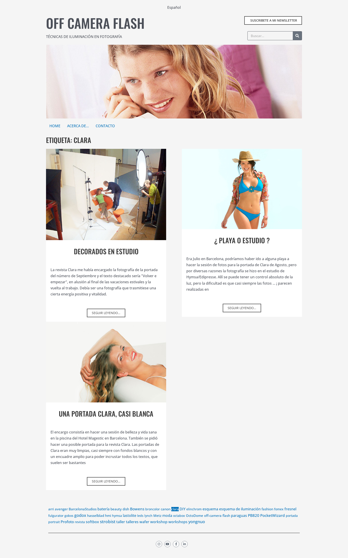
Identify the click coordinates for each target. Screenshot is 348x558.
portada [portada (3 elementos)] (292, 522)
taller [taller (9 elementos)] (120, 527)
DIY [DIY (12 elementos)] (182, 515)
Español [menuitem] (174, 7)
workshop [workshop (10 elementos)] (158, 527)
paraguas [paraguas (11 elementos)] (239, 521)
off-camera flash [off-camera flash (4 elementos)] (217, 521)
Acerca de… (78, 125)
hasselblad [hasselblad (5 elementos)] (95, 521)
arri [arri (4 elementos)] (51, 515)
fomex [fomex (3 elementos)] (279, 515)
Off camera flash (95, 23)
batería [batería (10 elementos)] (103, 515)
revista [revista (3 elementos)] (80, 528)
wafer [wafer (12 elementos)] (144, 527)
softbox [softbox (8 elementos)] (92, 527)
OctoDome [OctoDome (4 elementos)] (194, 521)
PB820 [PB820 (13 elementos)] (253, 521)
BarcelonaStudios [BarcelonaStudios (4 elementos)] (83, 515)
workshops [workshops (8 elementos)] (177, 527)
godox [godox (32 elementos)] (80, 521)
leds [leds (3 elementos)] (140, 522)
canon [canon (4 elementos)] (165, 515)
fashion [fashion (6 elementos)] (267, 515)
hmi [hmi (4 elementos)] (108, 521)
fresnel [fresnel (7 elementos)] (290, 515)
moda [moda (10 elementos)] (167, 521)
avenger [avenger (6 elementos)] (61, 515)
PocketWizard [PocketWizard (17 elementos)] (272, 521)
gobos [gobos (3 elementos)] (68, 522)
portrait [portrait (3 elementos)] (54, 528)
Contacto (105, 125)
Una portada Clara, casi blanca (106, 420)
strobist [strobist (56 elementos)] (107, 528)
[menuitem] (174, 7)
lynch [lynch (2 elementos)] (148, 522)
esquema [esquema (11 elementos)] (210, 515)
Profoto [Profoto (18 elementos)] (67, 527)
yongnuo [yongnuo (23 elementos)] (196, 527)
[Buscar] (297, 35)
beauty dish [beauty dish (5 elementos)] (119, 515)
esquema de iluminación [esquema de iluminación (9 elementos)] (240, 515)
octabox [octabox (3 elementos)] (179, 522)
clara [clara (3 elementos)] (175, 515)
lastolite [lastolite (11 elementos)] (129, 521)
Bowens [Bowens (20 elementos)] (137, 515)
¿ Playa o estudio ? (242, 240)
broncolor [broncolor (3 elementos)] (152, 515)
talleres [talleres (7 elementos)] (132, 527)
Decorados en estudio (106, 251)
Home (54, 125)
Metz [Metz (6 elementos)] (157, 521)
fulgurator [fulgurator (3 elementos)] (56, 522)
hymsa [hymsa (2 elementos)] (117, 522)
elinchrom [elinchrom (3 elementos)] (194, 515)
